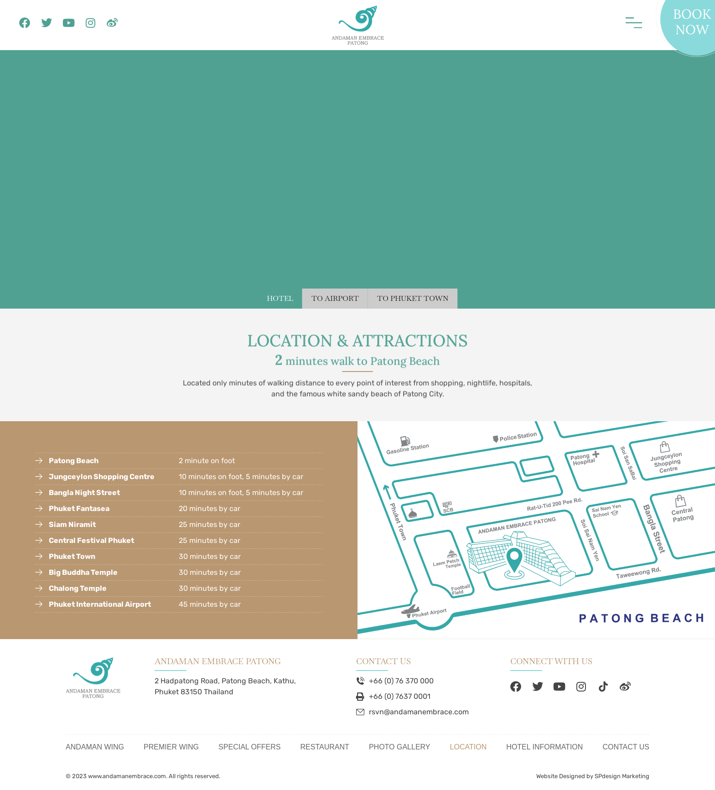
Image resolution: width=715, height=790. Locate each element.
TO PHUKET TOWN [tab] (413, 298)
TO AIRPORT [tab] (335, 298)
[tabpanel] (357, 179)
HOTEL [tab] (280, 298)
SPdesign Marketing (622, 776)
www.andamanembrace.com (127, 776)
